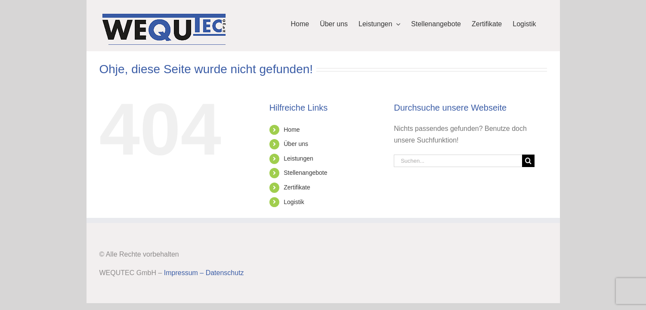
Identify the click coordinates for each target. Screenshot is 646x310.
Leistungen (298, 158)
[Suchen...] (458, 161)
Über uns (296, 143)
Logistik (294, 201)
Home (292, 129)
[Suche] (528, 161)
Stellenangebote (305, 172)
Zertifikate (297, 187)
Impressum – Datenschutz (204, 272)
